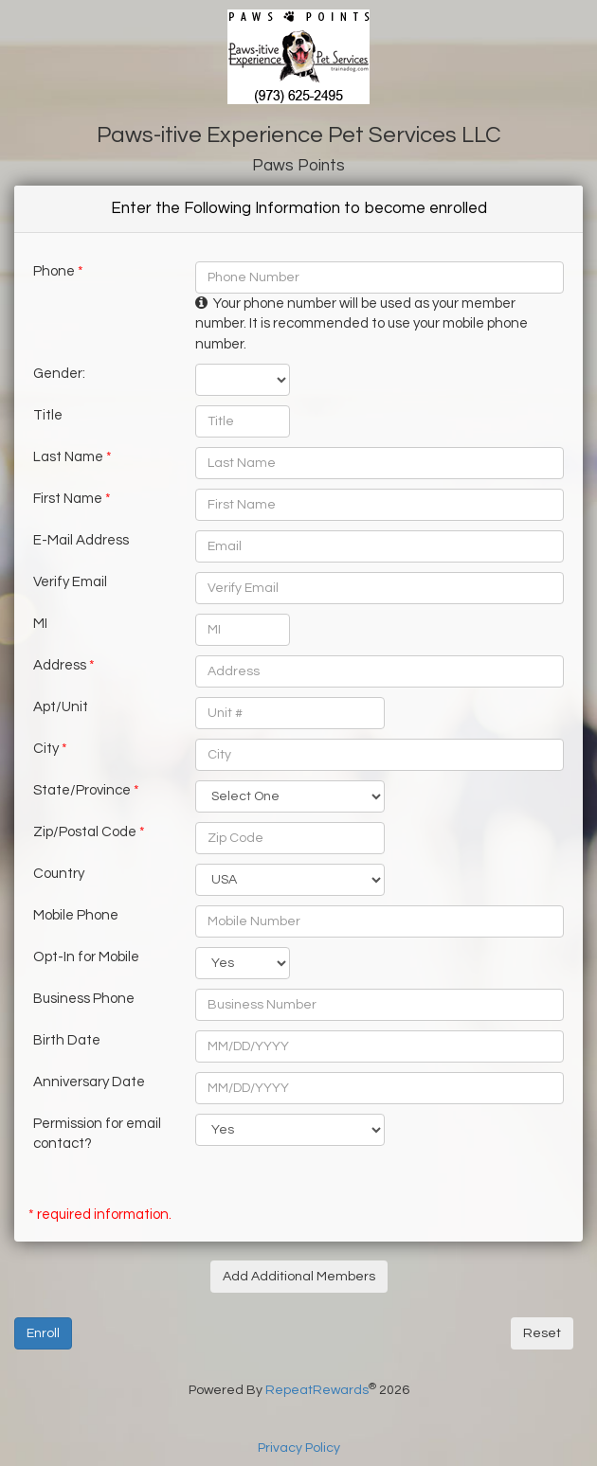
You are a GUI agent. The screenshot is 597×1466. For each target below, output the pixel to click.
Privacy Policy (299, 1448)
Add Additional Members (299, 1276)
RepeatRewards (317, 1390)
